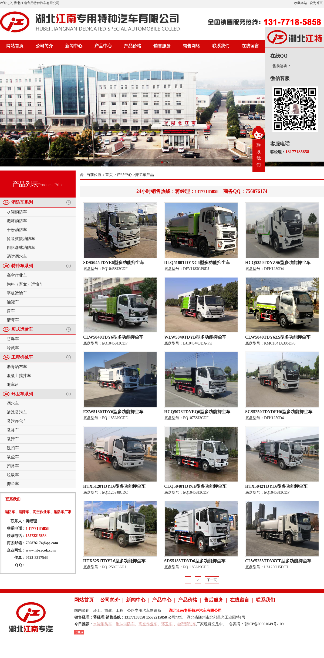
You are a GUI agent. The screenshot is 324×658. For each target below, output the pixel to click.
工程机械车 (22, 357)
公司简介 (44, 46)
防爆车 (13, 339)
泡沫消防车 (17, 221)
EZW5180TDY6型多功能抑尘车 (113, 411)
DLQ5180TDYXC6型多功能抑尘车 (197, 262)
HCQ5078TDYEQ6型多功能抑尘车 (197, 411)
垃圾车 (13, 475)
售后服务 (213, 600)
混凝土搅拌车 (19, 375)
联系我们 (221, 46)
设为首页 (316, 3)
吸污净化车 (17, 421)
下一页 (212, 580)
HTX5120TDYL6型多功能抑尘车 (114, 486)
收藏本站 (300, 3)
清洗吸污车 (17, 412)
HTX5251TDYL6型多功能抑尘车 (114, 561)
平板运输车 (17, 293)
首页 (109, 175)
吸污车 (13, 439)
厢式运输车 (22, 329)
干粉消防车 (17, 230)
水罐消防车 (17, 212)
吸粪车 (13, 430)
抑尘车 (13, 484)
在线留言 (250, 46)
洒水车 (13, 403)
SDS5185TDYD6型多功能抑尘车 (194, 561)
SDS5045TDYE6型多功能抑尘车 (113, 262)
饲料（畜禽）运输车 (25, 284)
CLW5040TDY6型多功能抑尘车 (113, 337)
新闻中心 (73, 46)
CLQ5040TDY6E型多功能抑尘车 (195, 486)
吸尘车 (13, 457)
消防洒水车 (17, 256)
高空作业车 (17, 275)
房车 (11, 311)
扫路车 (13, 466)
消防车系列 (22, 202)
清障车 (13, 320)
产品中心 (103, 46)
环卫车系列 (22, 394)
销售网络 (191, 46)
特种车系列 (22, 265)
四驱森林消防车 (21, 247)
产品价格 (132, 46)
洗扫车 (13, 448)
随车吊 (13, 384)
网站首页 (14, 46)
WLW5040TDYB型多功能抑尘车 (195, 337)
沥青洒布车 (17, 367)
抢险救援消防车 (21, 238)
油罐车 (13, 302)
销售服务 (162, 46)
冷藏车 (13, 348)
